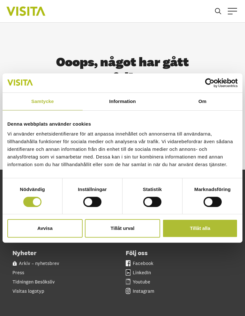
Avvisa (45, 228)
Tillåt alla (200, 228)
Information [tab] (122, 101)
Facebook (139, 263)
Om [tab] (202, 101)
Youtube (138, 282)
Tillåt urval (123, 228)
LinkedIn (138, 272)
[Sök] (218, 11)
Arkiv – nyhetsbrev (35, 263)
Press (18, 272)
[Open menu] (232, 11)
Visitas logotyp (28, 291)
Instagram (140, 291)
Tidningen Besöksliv (33, 282)
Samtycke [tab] (42, 101)
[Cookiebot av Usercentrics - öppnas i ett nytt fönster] (210, 83)
